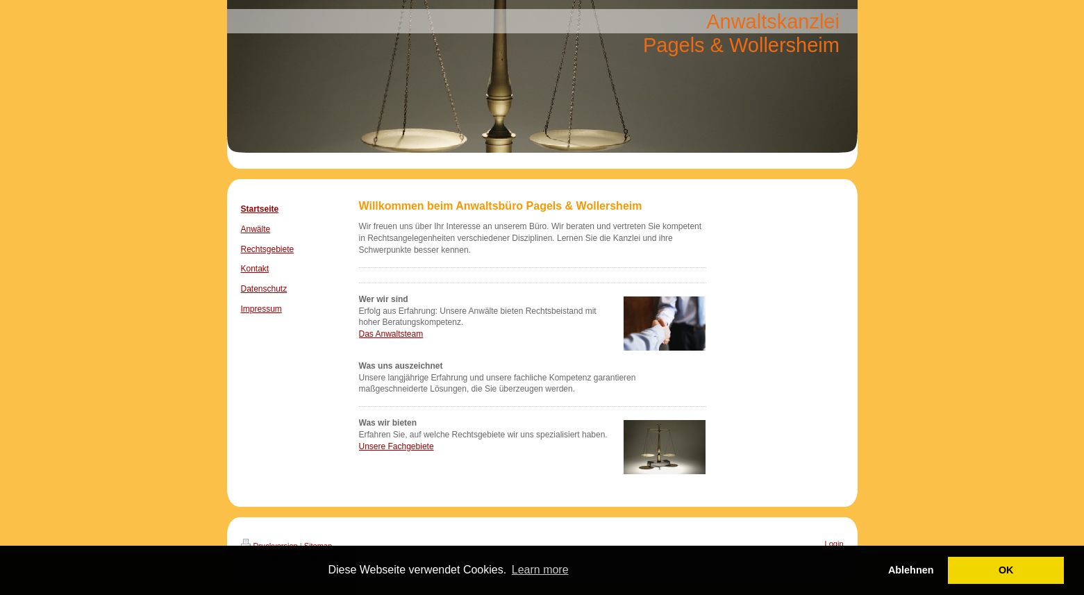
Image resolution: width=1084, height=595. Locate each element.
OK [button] (1006, 570)
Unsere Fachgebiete (396, 446)
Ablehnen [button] (911, 570)
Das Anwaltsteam (391, 334)
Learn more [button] (540, 570)
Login (834, 543)
